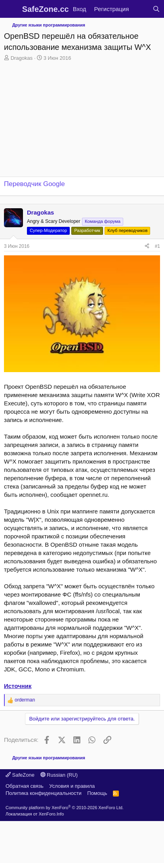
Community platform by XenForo (65, 807)
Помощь (97, 793)
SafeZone (20, 775)
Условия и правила (72, 786)
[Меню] (11, 9)
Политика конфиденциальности (44, 793)
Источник (18, 685)
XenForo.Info (51, 814)
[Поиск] (156, 9)
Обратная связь (25, 786)
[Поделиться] (147, 246)
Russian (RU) (59, 775)
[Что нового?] (140, 9)
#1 (157, 246)
